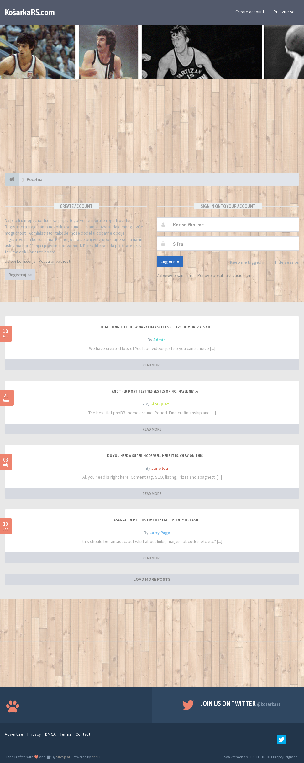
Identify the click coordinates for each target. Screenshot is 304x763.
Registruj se (20, 275)
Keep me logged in (244, 262)
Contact (83, 734)
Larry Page (159, 532)
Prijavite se (284, 11)
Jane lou (159, 468)
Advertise (14, 734)
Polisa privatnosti (55, 261)
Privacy (34, 734)
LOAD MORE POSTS (152, 579)
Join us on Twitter (240, 703)
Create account (249, 11)
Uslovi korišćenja (20, 261)
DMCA (50, 734)
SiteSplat (159, 404)
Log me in (169, 261)
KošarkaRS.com (30, 12)
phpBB (96, 757)
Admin (159, 339)
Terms (65, 734)
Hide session (283, 262)
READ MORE (152, 365)
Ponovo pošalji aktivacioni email (227, 275)
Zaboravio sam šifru (175, 275)
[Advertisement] (152, 129)
